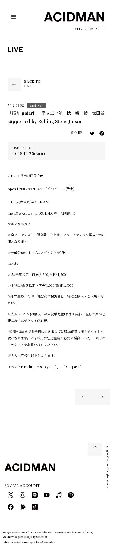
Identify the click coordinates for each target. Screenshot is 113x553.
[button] (13, 16)
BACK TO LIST (32, 84)
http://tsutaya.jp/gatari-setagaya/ (55, 366)
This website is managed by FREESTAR (29, 542)
